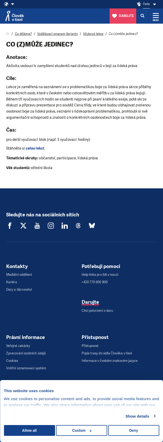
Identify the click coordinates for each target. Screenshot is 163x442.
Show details (137, 416)
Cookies (12, 360)
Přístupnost (90, 346)
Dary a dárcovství (19, 289)
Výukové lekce (93, 34)
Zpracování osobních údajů (26, 353)
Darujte (90, 302)
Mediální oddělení (19, 274)
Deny (133, 430)
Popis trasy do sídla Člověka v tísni (107, 353)
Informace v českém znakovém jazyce (110, 360)
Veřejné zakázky (18, 346)
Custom (81, 430)
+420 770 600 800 (95, 282)
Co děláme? (23, 34)
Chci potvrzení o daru (97, 310)
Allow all (29, 430)
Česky (146, 4)
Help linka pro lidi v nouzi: (100, 274)
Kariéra (11, 282)
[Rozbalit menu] (156, 16)
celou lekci (35, 148)
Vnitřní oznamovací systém (26, 368)
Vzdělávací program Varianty (57, 34)
